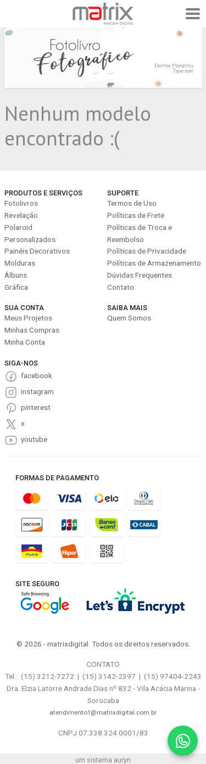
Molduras (19, 263)
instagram (37, 391)
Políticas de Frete (135, 215)
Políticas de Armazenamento (154, 263)
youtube (34, 439)
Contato (120, 287)
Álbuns (15, 275)
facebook (36, 375)
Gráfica (16, 287)
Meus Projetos (28, 317)
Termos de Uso (132, 203)
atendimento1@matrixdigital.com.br (103, 712)
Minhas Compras (31, 329)
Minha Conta (24, 342)
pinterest (36, 407)
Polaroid (18, 227)
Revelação (21, 215)
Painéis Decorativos (37, 250)
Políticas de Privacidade (146, 250)
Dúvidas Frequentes (139, 275)
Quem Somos (129, 317)
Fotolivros (21, 203)
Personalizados (29, 239)
